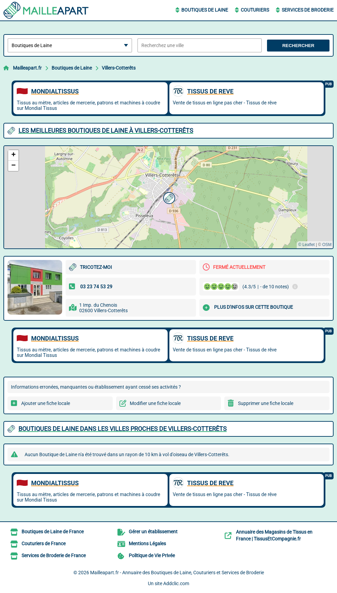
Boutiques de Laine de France (53, 531)
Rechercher (298, 45)
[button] (168, 197)
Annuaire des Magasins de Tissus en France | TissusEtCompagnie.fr (274, 535)
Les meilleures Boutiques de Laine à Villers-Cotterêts (105, 130)
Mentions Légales (147, 543)
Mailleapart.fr (27, 68)
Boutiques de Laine (204, 10)
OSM (327, 244)
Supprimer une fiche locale (265, 403)
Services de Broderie (308, 10)
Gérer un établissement (153, 531)
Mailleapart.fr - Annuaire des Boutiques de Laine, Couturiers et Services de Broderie (177, 572)
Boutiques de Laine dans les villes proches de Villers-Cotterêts (122, 428)
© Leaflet (306, 244)
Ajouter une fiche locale (45, 403)
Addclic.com (176, 583)
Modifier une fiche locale (155, 403)
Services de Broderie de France (54, 555)
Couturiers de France (44, 543)
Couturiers (255, 10)
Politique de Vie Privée (152, 555)
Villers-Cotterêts (119, 68)
